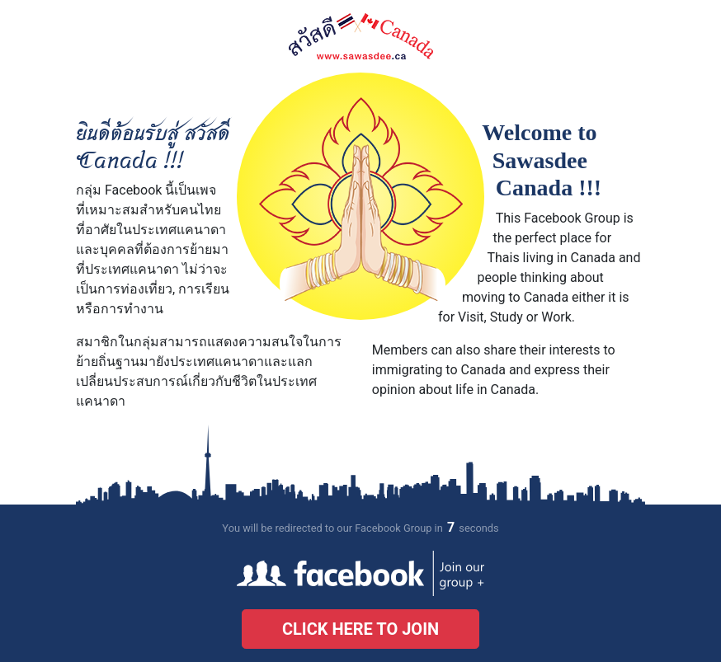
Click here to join (360, 629)
